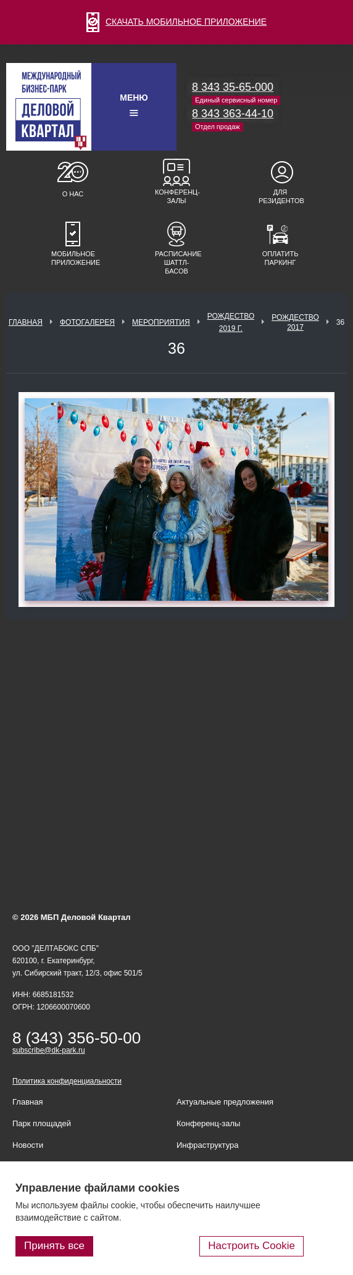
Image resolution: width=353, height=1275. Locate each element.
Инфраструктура (207, 1145)
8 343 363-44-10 (232, 113)
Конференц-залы (176, 196)
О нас (73, 194)
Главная (26, 322)
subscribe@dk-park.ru (48, 1050)
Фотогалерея (87, 322)
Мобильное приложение (72, 258)
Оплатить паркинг (280, 258)
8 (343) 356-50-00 (76, 1038)
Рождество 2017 (295, 322)
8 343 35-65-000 (232, 87)
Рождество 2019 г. (231, 322)
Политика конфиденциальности (67, 1081)
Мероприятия (161, 322)
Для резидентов (280, 196)
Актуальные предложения (224, 1101)
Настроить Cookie (251, 1246)
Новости (27, 1145)
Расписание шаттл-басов (176, 262)
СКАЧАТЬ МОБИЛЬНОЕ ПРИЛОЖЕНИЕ (176, 22)
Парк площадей (41, 1123)
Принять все (54, 1246)
